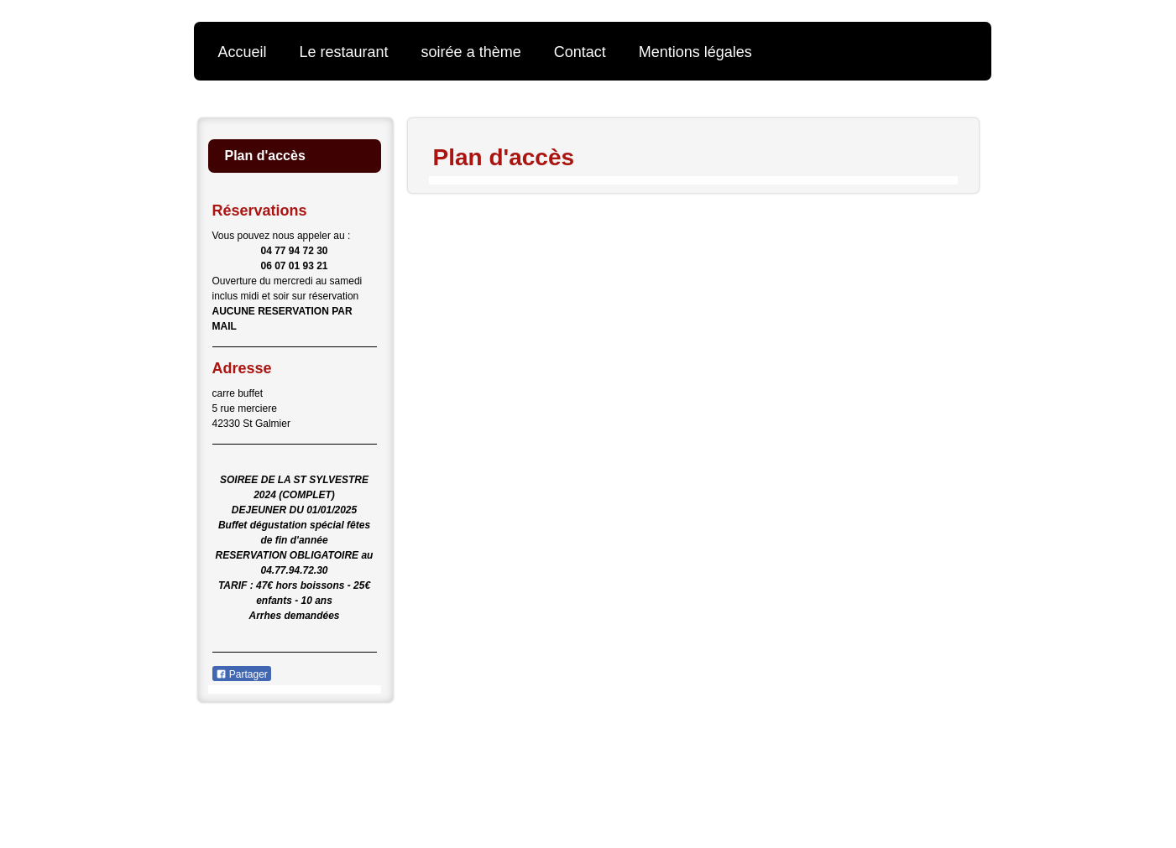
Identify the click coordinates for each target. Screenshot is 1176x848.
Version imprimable (274, 744)
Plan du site (389, 744)
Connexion (950, 744)
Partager (242, 674)
